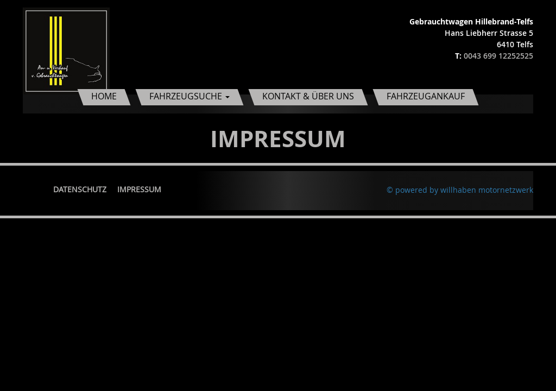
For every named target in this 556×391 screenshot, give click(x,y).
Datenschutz (79, 189)
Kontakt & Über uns (308, 96)
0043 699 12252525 (498, 56)
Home (104, 96)
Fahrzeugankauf (426, 96)
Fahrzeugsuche (189, 96)
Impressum (139, 189)
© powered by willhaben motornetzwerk (460, 190)
